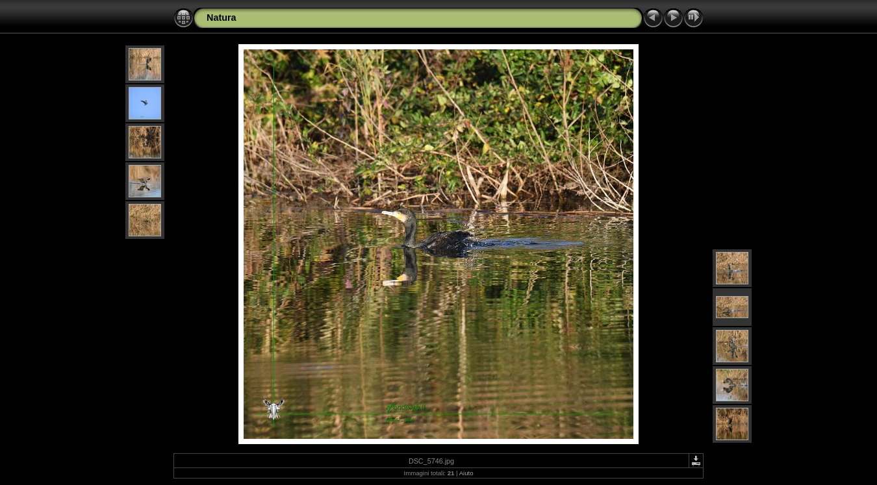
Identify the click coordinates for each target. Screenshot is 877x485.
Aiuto (466, 473)
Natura (221, 17)
